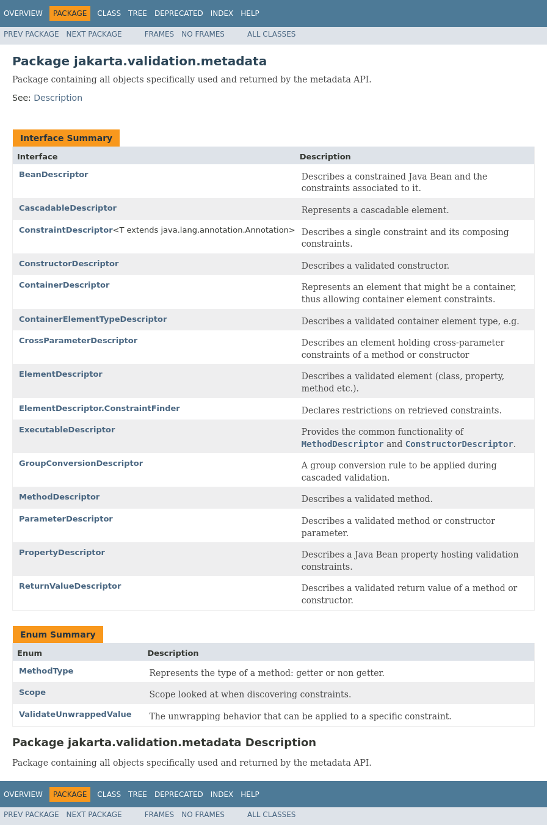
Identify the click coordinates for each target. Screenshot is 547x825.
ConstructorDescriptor (68, 263)
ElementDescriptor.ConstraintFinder (99, 408)
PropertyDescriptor (62, 552)
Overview (23, 13)
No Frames (203, 34)
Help (250, 13)
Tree (137, 13)
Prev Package (31, 34)
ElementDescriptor (61, 374)
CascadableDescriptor (68, 208)
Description (58, 98)
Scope (32, 692)
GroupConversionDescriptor (81, 463)
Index (222, 13)
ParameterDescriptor (66, 518)
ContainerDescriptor (64, 284)
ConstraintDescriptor (66, 229)
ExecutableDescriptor (67, 429)
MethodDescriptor (59, 496)
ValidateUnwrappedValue (75, 714)
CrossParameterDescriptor (78, 340)
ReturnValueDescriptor (70, 586)
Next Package (94, 34)
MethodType (46, 670)
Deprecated (178, 13)
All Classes (271, 34)
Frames (160, 34)
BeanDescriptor (54, 174)
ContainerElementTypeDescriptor (93, 319)
